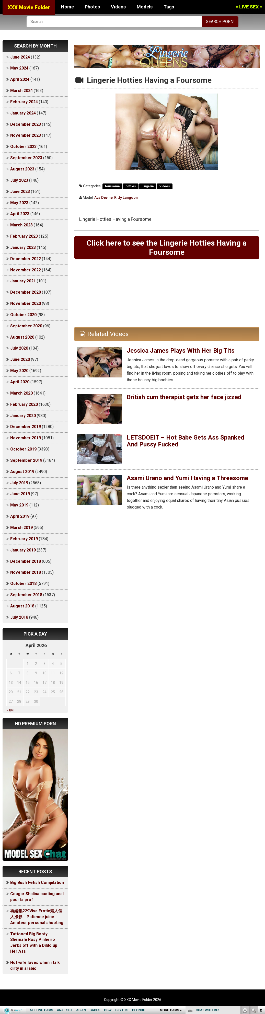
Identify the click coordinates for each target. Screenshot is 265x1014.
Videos (118, 6)
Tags (169, 6)
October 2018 (23, 583)
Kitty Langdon (126, 197)
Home (67, 6)
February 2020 (24, 404)
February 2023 (24, 236)
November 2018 (25, 572)
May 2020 (19, 370)
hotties (130, 186)
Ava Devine (103, 197)
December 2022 (25, 258)
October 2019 (23, 449)
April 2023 (19, 213)
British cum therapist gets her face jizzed (184, 397)
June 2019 (20, 493)
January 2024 (23, 113)
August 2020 (22, 337)
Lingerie (148, 186)
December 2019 (25, 426)
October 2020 (23, 314)
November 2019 (25, 437)
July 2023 (19, 180)
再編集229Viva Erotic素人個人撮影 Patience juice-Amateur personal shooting (36, 916)
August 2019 (22, 471)
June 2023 (20, 191)
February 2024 (24, 101)
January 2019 (23, 550)
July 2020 (19, 348)
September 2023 (26, 157)
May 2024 (19, 68)
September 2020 (26, 326)
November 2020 (25, 303)
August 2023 (22, 169)
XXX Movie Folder (29, 7)
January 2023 (23, 247)
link (260, 934)
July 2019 (19, 482)
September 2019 (26, 460)
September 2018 (26, 594)
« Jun (10, 710)
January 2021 (23, 281)
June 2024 (20, 57)
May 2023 (19, 202)
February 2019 (24, 538)
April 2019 (19, 516)
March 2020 (21, 393)
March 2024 (21, 90)
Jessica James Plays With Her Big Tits (181, 350)
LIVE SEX (249, 6)
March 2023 (21, 225)
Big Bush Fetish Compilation (37, 882)
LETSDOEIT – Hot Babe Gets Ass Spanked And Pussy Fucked (185, 441)
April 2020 (19, 381)
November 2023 (25, 135)
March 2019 (21, 527)
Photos (92, 6)
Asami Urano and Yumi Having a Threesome (187, 478)
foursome (112, 186)
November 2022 (25, 270)
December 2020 (25, 292)
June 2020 (20, 359)
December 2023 (25, 124)
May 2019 (19, 505)
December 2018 (25, 561)
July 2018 (19, 617)
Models (145, 6)
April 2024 (19, 79)
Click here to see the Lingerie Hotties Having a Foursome (167, 247)
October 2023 (23, 146)
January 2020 (23, 415)
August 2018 (22, 606)
